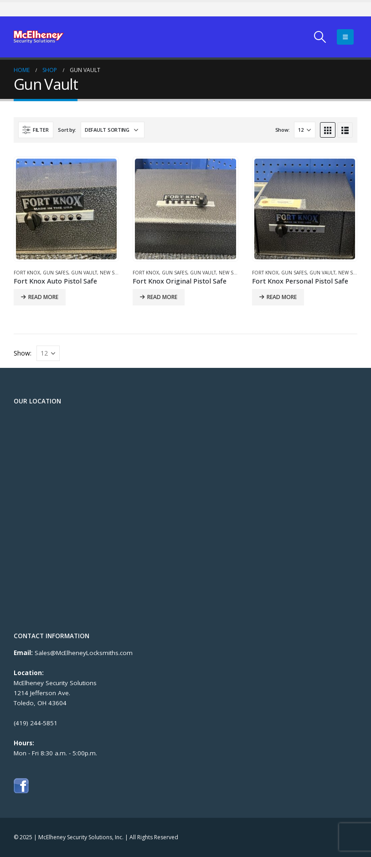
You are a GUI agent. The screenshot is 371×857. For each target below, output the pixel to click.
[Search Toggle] (320, 37)
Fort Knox (27, 272)
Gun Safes (55, 272)
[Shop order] (112, 130)
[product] (66, 209)
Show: (282, 129)
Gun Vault (84, 272)
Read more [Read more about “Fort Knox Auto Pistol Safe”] (43, 297)
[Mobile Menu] (345, 37)
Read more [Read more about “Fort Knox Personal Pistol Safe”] (282, 297)
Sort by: (67, 129)
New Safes (112, 272)
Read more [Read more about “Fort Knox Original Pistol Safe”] (162, 297)
